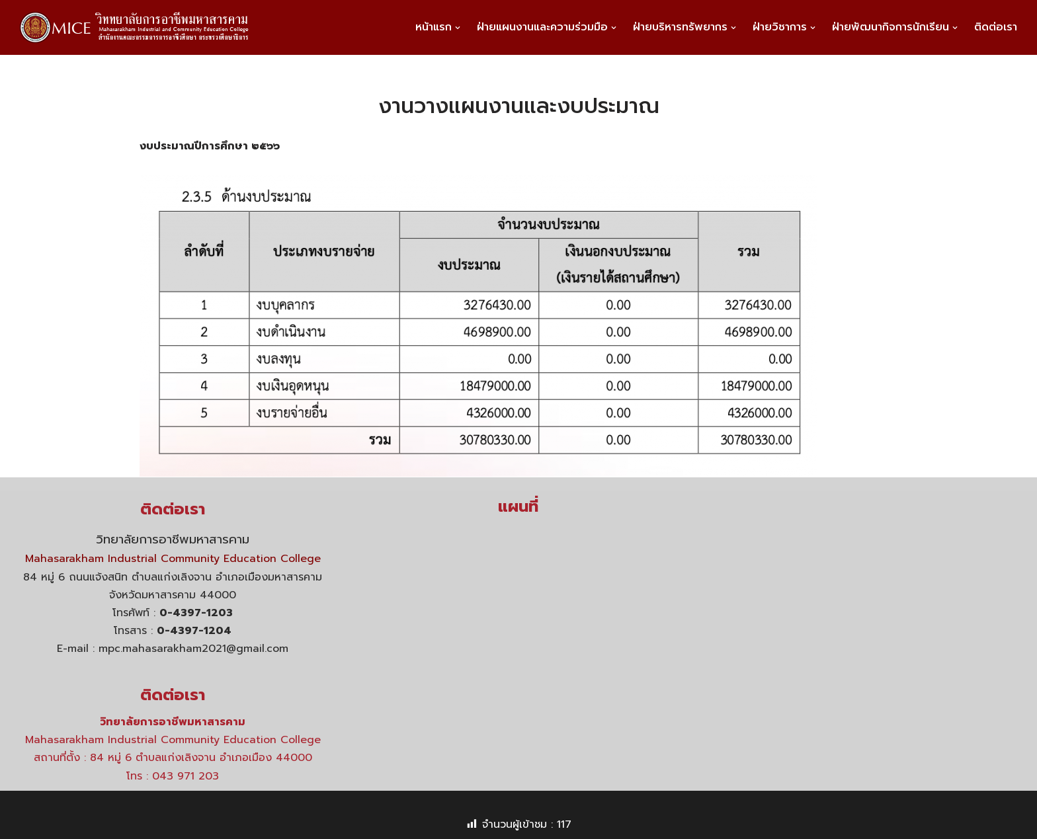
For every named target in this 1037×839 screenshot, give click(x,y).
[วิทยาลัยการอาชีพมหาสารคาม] (140, 27)
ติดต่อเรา (995, 27)
